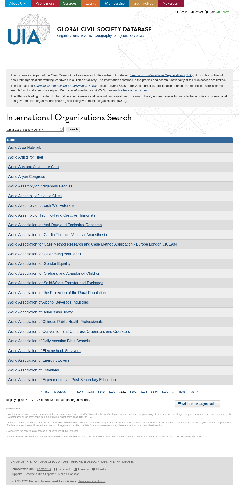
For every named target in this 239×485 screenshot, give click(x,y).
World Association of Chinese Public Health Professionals (55, 322)
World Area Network (24, 147)
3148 (90, 391)
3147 (80, 391)
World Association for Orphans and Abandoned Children (54, 273)
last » (194, 391)
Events (90, 3)
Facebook (62, 469)
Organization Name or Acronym (26, 129)
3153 (143, 391)
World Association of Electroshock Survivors (44, 351)
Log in (184, 12)
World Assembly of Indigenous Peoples (40, 186)
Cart (210, 12)
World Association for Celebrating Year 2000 (44, 254)
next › (183, 391)
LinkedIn (81, 469)
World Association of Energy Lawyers (38, 360)
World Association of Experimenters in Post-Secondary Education (62, 380)
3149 (101, 391)
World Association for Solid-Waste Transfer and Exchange (55, 283)
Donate (223, 12)
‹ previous (59, 391)
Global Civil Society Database (104, 29)
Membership (115, 3)
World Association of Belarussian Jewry (40, 312)
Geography (103, 36)
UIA (23, 26)
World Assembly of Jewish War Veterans (41, 206)
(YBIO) (162, 75)
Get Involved (143, 3)
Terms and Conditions (91, 481)
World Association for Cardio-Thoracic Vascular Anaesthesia (57, 235)
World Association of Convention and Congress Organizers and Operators (69, 331)
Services (69, 3)
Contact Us (44, 469)
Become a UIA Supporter (40, 474)
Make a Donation (69, 474)
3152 (133, 391)
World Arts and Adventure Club (33, 167)
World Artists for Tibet (25, 157)
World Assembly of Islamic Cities (35, 196)
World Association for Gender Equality (39, 264)
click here (122, 90)
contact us (141, 90)
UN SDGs (138, 36)
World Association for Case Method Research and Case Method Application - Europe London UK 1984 (92, 244)
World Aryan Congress (26, 177)
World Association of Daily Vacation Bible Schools (49, 341)
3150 (112, 391)
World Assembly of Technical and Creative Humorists (51, 215)
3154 (154, 391)
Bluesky (98, 469)
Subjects (121, 36)
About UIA (17, 3)
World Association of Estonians (33, 370)
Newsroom (170, 3)
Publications (44, 3)
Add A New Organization (197, 404)
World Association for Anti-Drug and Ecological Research (55, 225)
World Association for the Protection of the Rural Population (57, 293)
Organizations (68, 36)
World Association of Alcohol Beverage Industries (48, 302)
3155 (165, 391)
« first (45, 391)
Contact (196, 12)
